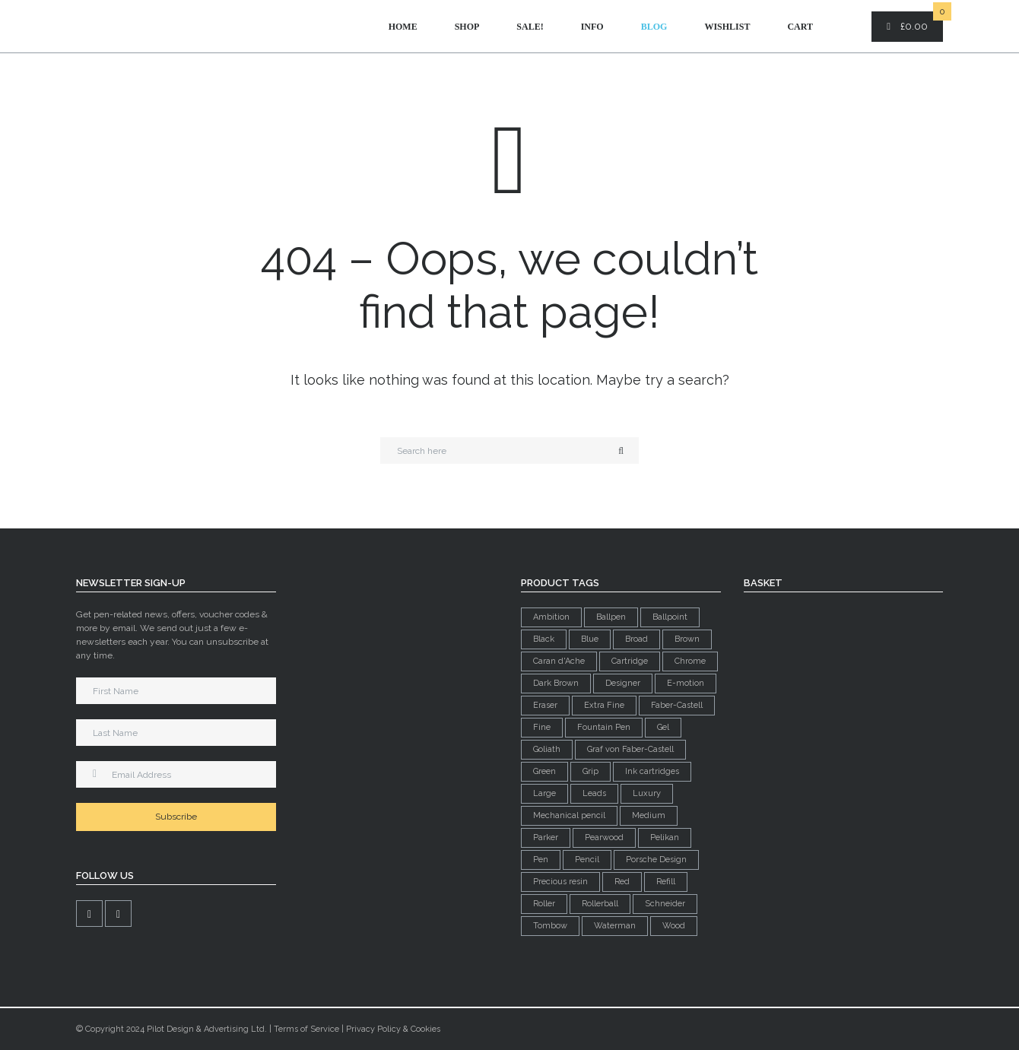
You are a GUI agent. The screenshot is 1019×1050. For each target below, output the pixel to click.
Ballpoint (669, 617)
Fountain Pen (603, 727)
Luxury (647, 793)
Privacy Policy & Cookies (393, 1029)
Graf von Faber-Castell (630, 749)
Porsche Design (656, 859)
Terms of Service (306, 1029)
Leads (594, 793)
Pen (540, 859)
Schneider (665, 904)
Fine (542, 727)
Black (543, 639)
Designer (622, 683)
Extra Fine (604, 705)
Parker (545, 837)
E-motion (685, 683)
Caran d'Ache (559, 661)
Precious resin (560, 882)
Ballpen (611, 617)
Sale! (529, 26)
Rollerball (600, 904)
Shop (467, 26)
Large (544, 793)
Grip (590, 771)
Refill (665, 882)
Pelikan (664, 837)
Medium (648, 815)
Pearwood (604, 837)
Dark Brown (556, 683)
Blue (589, 639)
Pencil (587, 859)
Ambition (551, 617)
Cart (800, 26)
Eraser (545, 705)
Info (592, 26)
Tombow (550, 926)
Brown (687, 639)
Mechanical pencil (569, 815)
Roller (544, 904)
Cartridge (629, 661)
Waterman (615, 926)
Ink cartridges (652, 771)
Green (544, 771)
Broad (636, 639)
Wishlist (727, 26)
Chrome (690, 661)
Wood (673, 926)
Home (403, 26)
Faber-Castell (677, 705)
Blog (654, 26)
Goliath (546, 749)
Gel (663, 727)
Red (622, 882)
